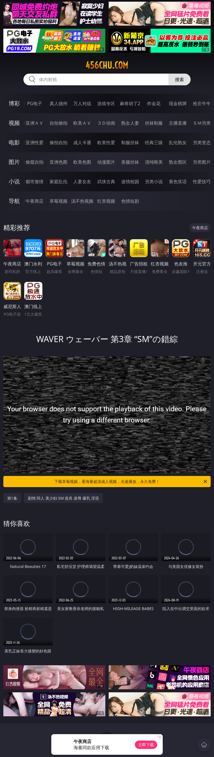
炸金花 (153, 103)
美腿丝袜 (130, 162)
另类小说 (154, 181)
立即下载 (146, 744)
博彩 (14, 103)
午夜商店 (34, 201)
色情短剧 (130, 201)
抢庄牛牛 (202, 103)
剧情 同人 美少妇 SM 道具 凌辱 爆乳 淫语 (63, 498)
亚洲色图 (58, 162)
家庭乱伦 (58, 181)
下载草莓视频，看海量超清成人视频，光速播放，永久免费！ (131, 481)
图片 (14, 162)
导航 (14, 201)
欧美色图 (82, 162)
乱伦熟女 (178, 142)
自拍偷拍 (58, 123)
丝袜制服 (154, 123)
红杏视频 (106, 201)
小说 (14, 181)
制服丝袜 (130, 142)
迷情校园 (130, 181)
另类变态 (202, 142)
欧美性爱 (106, 142)
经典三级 (154, 142)
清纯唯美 (154, 162)
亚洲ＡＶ (34, 123)
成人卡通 (82, 142)
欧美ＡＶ (82, 123)
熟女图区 (178, 162)
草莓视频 (58, 201)
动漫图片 (106, 162)
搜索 (179, 79)
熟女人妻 (130, 123)
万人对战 (82, 103)
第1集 (12, 498)
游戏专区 (106, 103)
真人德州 (58, 103)
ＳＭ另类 (202, 123)
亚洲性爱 (34, 142)
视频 (14, 123)
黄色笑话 (178, 181)
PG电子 (34, 103)
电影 (14, 142)
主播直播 (178, 123)
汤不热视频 (82, 201)
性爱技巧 (202, 181)
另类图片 (202, 162)
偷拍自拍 (58, 142)
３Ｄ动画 (106, 123)
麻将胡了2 (130, 103)
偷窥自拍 (34, 162)
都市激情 (34, 181)
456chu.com (107, 65)
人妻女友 (82, 181)
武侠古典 (106, 181)
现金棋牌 (178, 103)
